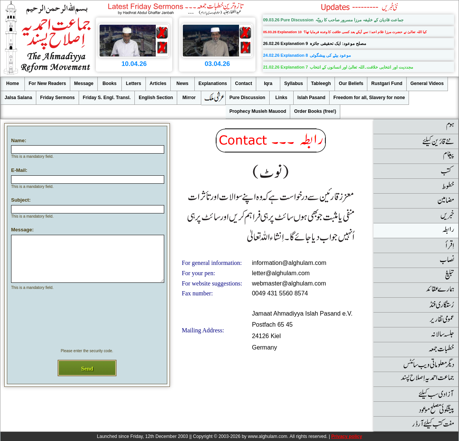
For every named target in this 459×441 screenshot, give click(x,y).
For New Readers (47, 83)
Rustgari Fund (386, 83)
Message (84, 83)
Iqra (268, 83)
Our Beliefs (351, 83)
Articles (158, 83)
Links (281, 97)
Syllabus (293, 83)
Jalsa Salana (18, 97)
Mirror (189, 97)
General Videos (427, 83)
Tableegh (321, 83)
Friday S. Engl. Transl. (107, 97)
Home (12, 83)
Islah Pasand (311, 97)
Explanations (213, 83)
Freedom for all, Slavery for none (369, 97)
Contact (243, 83)
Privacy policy (346, 436)
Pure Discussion (247, 97)
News (182, 83)
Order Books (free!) (315, 111)
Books (109, 83)
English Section (156, 97)
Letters (133, 83)
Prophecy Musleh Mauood (258, 111)
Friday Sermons (57, 97)
